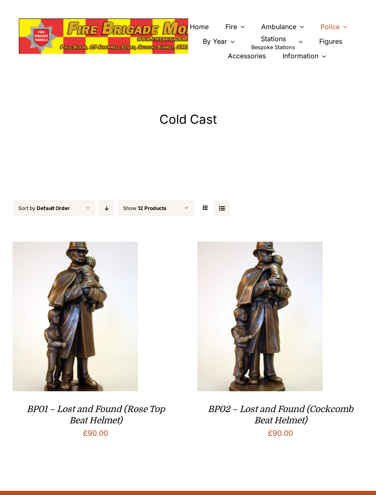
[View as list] (222, 208)
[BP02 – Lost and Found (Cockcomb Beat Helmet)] (260, 248)
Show (145, 208)
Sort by (44, 208)
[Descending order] (106, 208)
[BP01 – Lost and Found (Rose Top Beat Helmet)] (75, 248)
